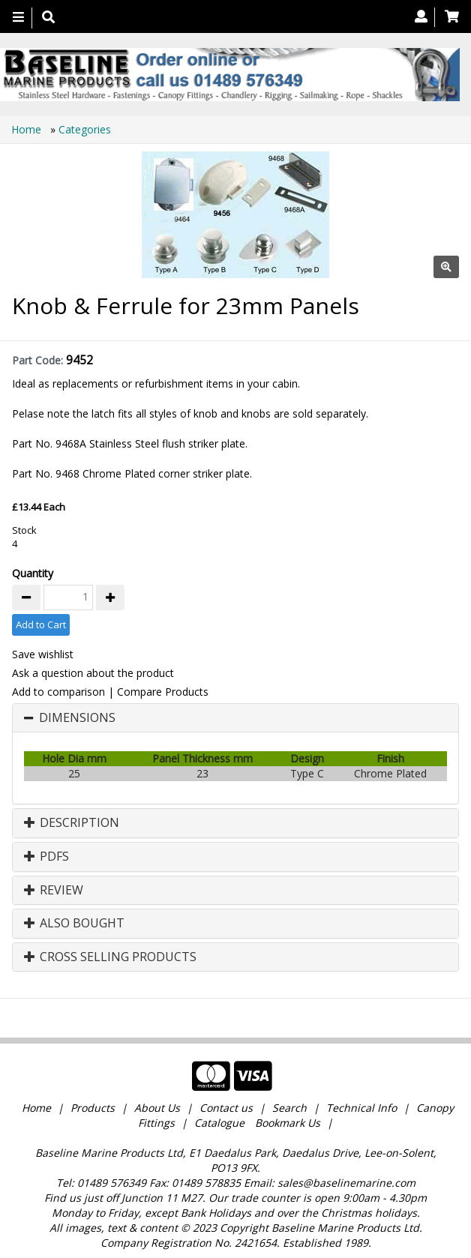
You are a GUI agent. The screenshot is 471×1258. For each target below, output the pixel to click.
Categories (84, 129)
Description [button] (71, 823)
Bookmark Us (287, 1123)
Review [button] (53, 890)
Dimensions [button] (77, 718)
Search (291, 1108)
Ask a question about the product (93, 673)
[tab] (235, 718)
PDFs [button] (46, 857)
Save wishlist (43, 654)
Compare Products (162, 691)
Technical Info (361, 1108)
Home (27, 129)
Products (92, 1108)
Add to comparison (58, 691)
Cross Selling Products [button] (110, 957)
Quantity (32, 573)
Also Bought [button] (74, 923)
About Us (157, 1108)
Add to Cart (41, 624)
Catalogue (219, 1123)
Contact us (226, 1108)
